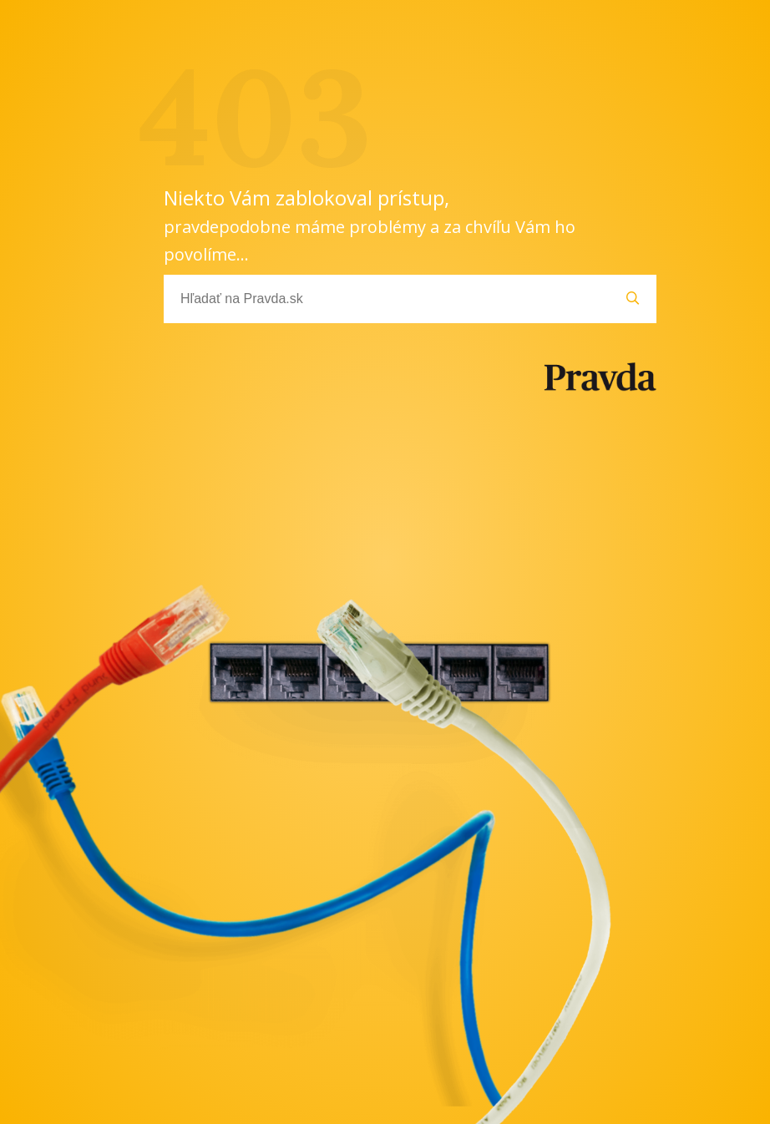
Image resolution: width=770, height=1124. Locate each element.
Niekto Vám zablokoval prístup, (369, 225)
